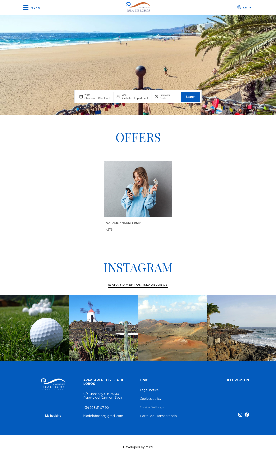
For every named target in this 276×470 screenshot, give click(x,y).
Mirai (149, 447)
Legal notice (149, 390)
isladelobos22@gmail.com (103, 416)
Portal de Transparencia (158, 416)
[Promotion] (169, 98)
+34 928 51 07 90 (96, 408)
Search (191, 97)
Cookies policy (150, 399)
